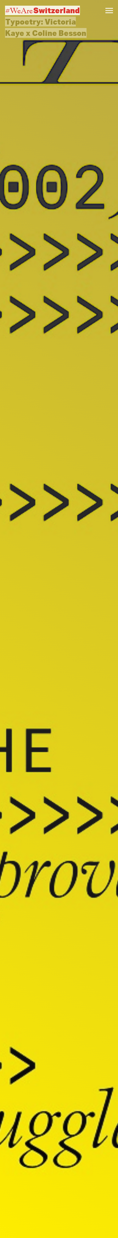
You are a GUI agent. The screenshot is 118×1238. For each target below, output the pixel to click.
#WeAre (42, 10)
